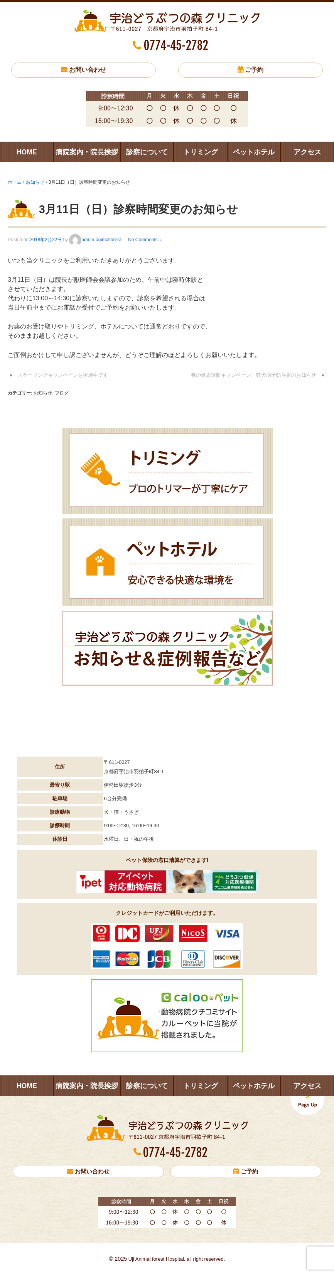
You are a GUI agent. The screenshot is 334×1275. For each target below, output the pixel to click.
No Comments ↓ (144, 239)
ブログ (62, 393)
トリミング (200, 152)
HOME (27, 152)
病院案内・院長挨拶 (87, 152)
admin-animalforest (95, 239)
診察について (147, 152)
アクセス (307, 152)
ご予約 (254, 69)
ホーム (15, 182)
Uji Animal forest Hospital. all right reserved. (176, 1259)
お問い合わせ (87, 69)
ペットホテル (254, 152)
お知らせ (35, 182)
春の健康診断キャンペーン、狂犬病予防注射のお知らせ (253, 375)
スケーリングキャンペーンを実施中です (63, 375)
